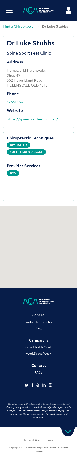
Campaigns (38, 340)
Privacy (49, 440)
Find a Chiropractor (19, 26)
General (38, 314)
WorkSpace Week (38, 353)
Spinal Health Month (38, 347)
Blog (38, 328)
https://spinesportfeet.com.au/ (32, 119)
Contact (38, 365)
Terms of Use (32, 440)
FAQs (38, 372)
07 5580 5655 (16, 102)
